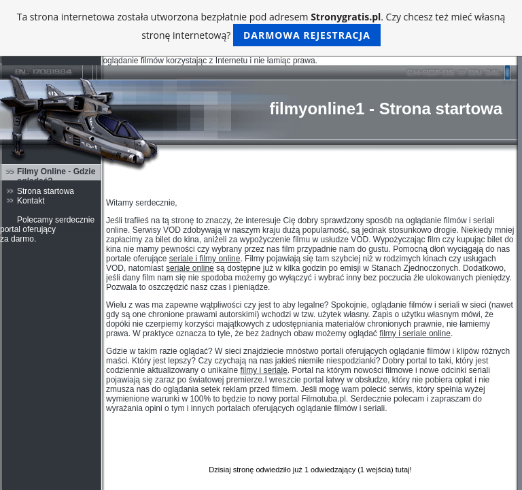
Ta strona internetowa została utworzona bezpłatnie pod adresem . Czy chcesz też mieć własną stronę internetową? (261, 28)
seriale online (190, 268)
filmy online (78, 229)
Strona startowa (45, 191)
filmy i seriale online (415, 333)
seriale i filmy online (205, 258)
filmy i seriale (263, 370)
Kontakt (31, 201)
